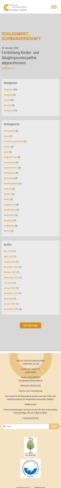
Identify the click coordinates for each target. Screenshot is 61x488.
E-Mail (37, 414)
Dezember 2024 (11, 294)
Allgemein (8, 90)
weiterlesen (8, 69)
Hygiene (9, 195)
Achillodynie (11, 174)
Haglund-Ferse (12, 158)
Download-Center (30, 419)
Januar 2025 (9, 289)
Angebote (8, 96)
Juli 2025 (8, 284)
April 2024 (8, 299)
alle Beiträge (30, 326)
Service (7, 106)
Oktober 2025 (10, 273)
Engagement (11, 205)
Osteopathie (11, 132)
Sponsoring (10, 179)
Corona (9, 147)
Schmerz (9, 190)
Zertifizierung (11, 211)
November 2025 (11, 268)
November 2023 (11, 310)
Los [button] (54, 427)
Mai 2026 (8, 252)
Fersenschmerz (12, 168)
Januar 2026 (9, 263)
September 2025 (11, 278)
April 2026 (8, 257)
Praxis (6, 101)
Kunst (8, 137)
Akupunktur (11, 216)
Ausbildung (10, 226)
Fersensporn (11, 163)
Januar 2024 (9, 305)
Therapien (8, 111)
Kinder (8, 200)
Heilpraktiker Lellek (17, 8)
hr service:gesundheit (15, 142)
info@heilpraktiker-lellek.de (30, 381)
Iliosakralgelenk (12, 184)
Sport (8, 153)
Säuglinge (10, 221)
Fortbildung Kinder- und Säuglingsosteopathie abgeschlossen (20, 58)
